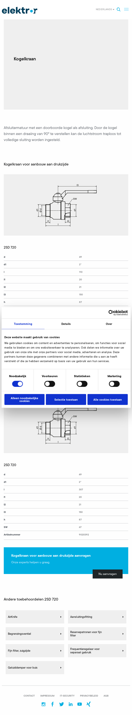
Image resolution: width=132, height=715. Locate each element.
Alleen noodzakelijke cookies (24, 399)
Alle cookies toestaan (107, 399)
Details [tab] (66, 323)
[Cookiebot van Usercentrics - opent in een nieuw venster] (111, 312)
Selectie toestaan (66, 399)
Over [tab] (109, 323)
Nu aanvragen (107, 574)
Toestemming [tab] (23, 323)
